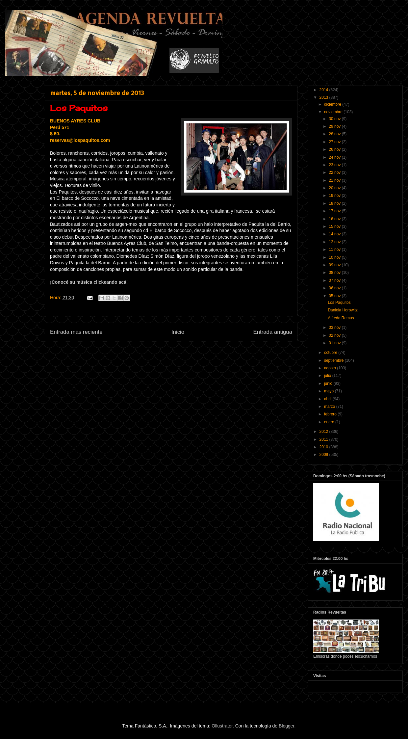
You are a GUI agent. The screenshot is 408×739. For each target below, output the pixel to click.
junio (329, 383)
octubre (331, 352)
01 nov (335, 343)
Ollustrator (222, 725)
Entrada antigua (273, 332)
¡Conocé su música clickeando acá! (89, 282)
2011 (324, 439)
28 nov (335, 134)
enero (329, 422)
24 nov (335, 157)
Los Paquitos (339, 302)
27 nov (335, 142)
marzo (330, 406)
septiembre (334, 360)
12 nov (335, 242)
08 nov (335, 272)
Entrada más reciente (76, 332)
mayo (329, 391)
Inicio (177, 332)
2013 (324, 97)
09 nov (335, 265)
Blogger (286, 725)
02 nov (335, 335)
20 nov (335, 188)
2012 (324, 431)
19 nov (335, 195)
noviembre (334, 112)
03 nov (335, 327)
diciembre (333, 104)
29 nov (335, 126)
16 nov (335, 219)
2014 (324, 90)
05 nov (335, 296)
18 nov (335, 203)
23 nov (335, 165)
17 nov (335, 211)
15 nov (335, 226)
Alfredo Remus (341, 318)
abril (328, 399)
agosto (330, 368)
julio (328, 375)
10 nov (335, 257)
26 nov (335, 149)
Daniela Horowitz (343, 310)
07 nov (335, 280)
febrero (331, 414)
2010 (324, 447)
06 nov (335, 288)
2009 (324, 454)
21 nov (335, 180)
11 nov (335, 249)
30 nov (335, 119)
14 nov (335, 234)
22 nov (335, 172)
